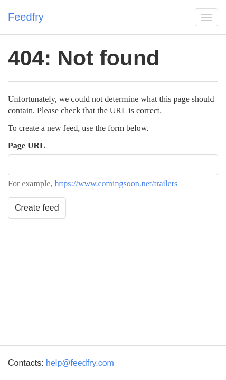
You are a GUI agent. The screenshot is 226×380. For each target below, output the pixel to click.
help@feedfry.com (80, 362)
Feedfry (26, 17)
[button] (206, 17)
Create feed (37, 207)
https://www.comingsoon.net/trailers (115, 183)
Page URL (26, 145)
